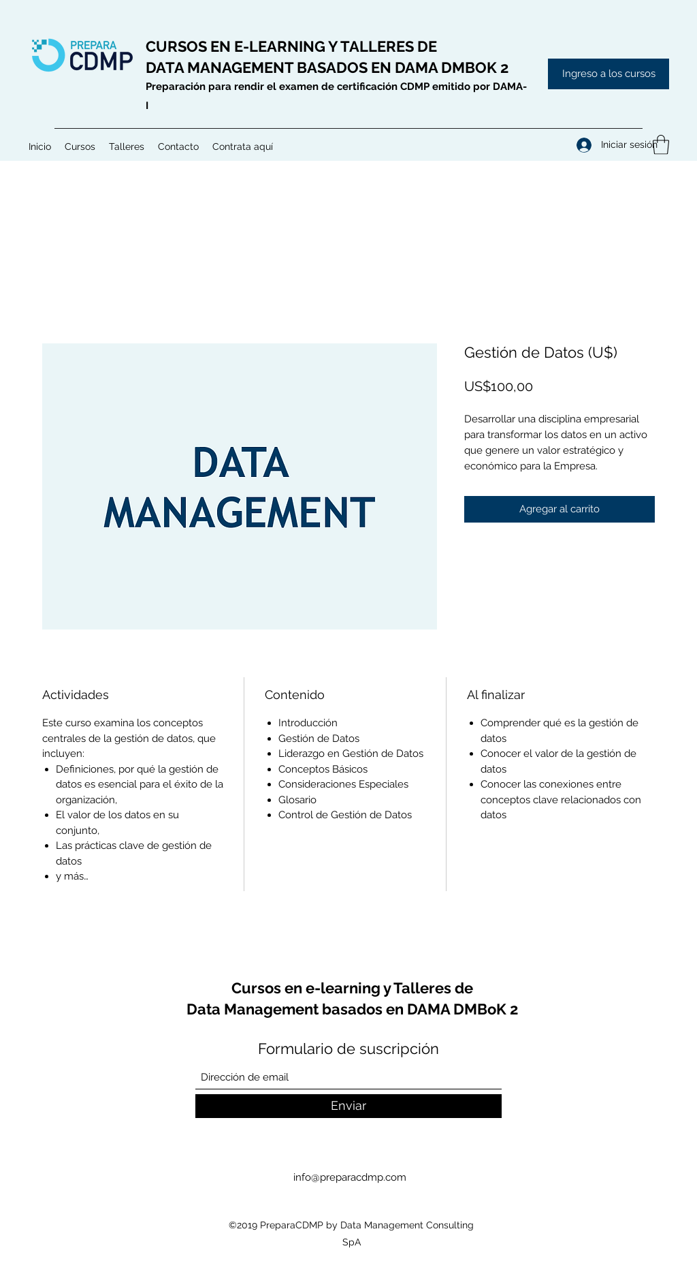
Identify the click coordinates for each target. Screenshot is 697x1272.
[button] (80, 146)
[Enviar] (348, 1106)
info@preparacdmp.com (349, 1177)
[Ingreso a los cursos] (608, 74)
